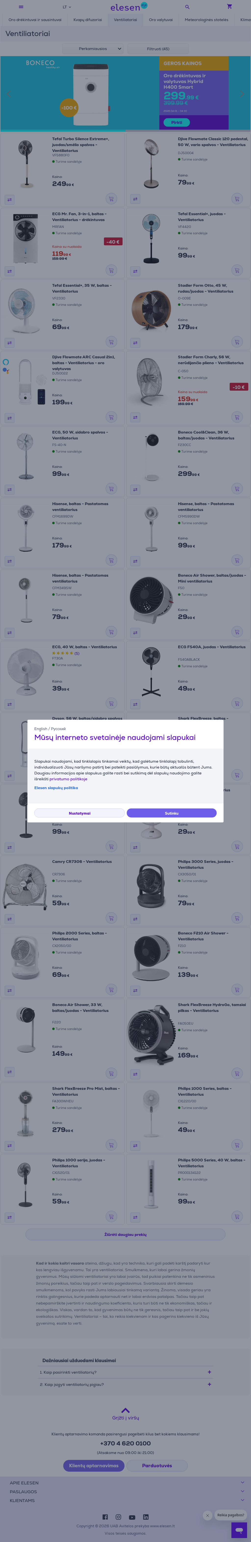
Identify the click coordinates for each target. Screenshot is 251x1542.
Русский (58, 728)
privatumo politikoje (68, 778)
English (40, 728)
